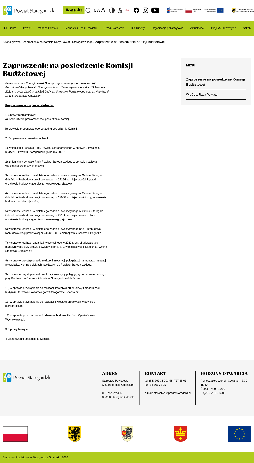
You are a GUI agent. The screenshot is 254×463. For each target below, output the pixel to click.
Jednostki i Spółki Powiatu (81, 28)
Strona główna (13, 42)
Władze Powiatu (48, 28)
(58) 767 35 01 (177, 380)
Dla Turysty (138, 28)
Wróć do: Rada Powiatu (201, 94)
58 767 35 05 (158, 384)
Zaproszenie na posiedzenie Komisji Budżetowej (215, 81)
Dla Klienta (9, 28)
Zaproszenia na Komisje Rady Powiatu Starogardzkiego (66, 42)
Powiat (27, 28)
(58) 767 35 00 (158, 380)
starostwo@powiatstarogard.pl (172, 393)
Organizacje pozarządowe (167, 28)
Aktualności (197, 28)
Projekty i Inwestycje (223, 28)
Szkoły (247, 28)
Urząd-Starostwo (114, 28)
